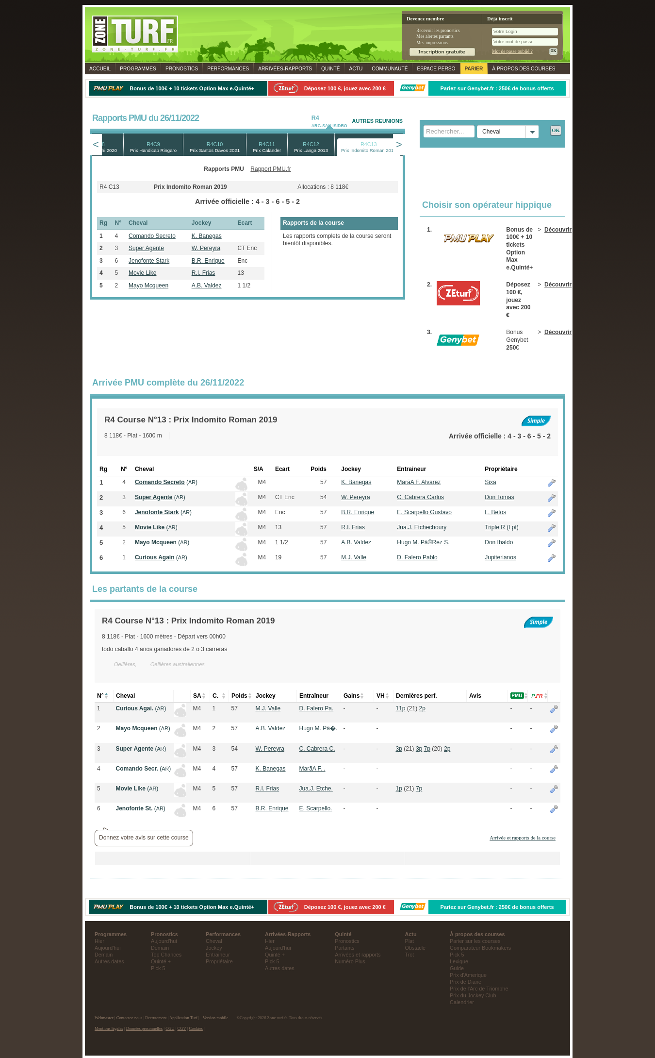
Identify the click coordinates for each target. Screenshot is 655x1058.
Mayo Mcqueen (148, 285)
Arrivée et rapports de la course (523, 837)
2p (422, 708)
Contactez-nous (129, 1017)
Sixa (490, 482)
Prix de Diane (465, 982)
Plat (409, 941)
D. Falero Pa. (316, 708)
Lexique (459, 961)
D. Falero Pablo (417, 557)
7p (427, 748)
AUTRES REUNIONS (377, 121)
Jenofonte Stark (149, 260)
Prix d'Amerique (468, 975)
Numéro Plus (350, 961)
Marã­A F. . (312, 768)
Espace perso (436, 68)
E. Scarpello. (315, 808)
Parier (474, 68)
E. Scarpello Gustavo (424, 512)
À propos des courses (523, 68)
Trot (409, 954)
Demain (104, 954)
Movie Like (142, 272)
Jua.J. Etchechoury (421, 527)
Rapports (285, 68)
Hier (99, 941)
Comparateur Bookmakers (480, 948)
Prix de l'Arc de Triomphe (479, 988)
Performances (228, 68)
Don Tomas (499, 497)
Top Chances (166, 954)
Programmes (138, 68)
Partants (344, 948)
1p (399, 788)
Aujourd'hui (108, 948)
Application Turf (183, 1017)
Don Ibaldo (499, 542)
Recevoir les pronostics (438, 30)
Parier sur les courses (475, 941)
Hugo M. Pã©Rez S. (423, 542)
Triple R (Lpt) (502, 527)
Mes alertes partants (435, 36)
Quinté (330, 68)
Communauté (390, 68)
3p (399, 748)
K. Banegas (207, 236)
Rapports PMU (224, 169)
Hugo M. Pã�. (318, 728)
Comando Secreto (152, 236)
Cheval (214, 941)
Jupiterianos (500, 557)
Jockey (214, 948)
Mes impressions (432, 42)
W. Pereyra (206, 248)
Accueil (100, 68)
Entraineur (218, 954)
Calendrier (462, 1002)
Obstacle (415, 948)
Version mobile (215, 1017)
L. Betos (495, 512)
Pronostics (181, 68)
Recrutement (155, 1017)
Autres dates (109, 961)
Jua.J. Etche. (316, 788)
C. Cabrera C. (317, 748)
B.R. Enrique (208, 260)
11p (401, 708)
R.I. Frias (203, 272)
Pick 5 (158, 968)
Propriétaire (219, 961)
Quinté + (161, 961)
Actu (356, 68)
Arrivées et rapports (357, 954)
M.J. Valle (353, 557)
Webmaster (104, 1017)
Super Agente (146, 248)
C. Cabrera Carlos (420, 497)
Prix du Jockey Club (473, 995)
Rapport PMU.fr (270, 169)
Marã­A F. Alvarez (419, 482)
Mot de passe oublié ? (512, 51)
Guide (457, 968)
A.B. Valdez (207, 285)
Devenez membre (425, 18)
